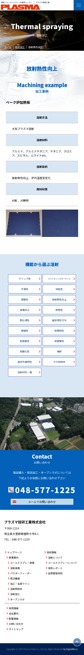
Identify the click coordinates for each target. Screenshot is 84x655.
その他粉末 (59, 362)
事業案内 (13, 557)
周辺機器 (15, 578)
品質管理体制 (55, 573)
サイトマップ (16, 629)
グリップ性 (25, 278)
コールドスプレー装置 (22, 562)
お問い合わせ (16, 624)
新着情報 (13, 618)
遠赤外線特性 (24, 362)
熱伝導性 (25, 320)
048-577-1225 (45, 490)
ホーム (7, 47)
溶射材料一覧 (24, 372)
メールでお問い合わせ (42, 502)
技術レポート (55, 568)
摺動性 (24, 299)
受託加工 (20, 47)
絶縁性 (24, 330)
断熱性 (59, 310)
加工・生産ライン (20, 583)
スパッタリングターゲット (59, 278)
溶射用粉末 (16, 589)
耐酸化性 (25, 351)
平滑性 (24, 289)
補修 (59, 351)
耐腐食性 (25, 341)
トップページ (14, 552)
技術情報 (51, 552)
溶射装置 (15, 568)
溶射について (55, 557)
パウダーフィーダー (21, 573)
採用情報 (13, 608)
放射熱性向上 (59, 299)
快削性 (59, 289)
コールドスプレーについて (62, 562)
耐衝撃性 (59, 341)
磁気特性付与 (59, 320)
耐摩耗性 (59, 330)
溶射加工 (15, 594)
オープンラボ (17, 599)
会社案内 (13, 613)
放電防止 (25, 310)
